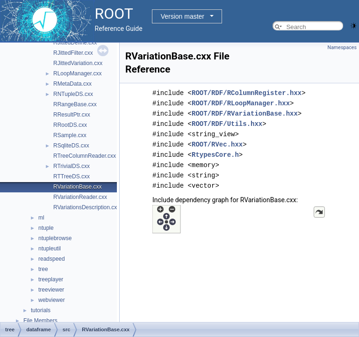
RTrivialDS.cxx (71, 166)
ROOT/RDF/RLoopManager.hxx (241, 103)
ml (41, 217)
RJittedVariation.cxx (77, 63)
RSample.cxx (69, 135)
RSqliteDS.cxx (71, 145)
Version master (182, 16)
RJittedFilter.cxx (73, 53)
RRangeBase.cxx (75, 104)
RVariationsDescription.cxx (86, 207)
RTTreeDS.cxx (71, 176)
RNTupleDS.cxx (73, 94)
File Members (40, 320)
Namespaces (342, 47)
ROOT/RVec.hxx (217, 144)
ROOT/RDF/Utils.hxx (227, 123)
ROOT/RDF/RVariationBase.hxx (245, 113)
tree (43, 269)
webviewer (51, 300)
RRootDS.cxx (70, 125)
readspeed (51, 259)
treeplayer (50, 279)
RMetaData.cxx (72, 84)
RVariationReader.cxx (80, 197)
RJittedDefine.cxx (75, 42)
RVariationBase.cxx (77, 186)
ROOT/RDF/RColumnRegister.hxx (247, 92)
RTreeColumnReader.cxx (84, 156)
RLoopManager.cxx (77, 73)
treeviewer (51, 289)
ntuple (46, 228)
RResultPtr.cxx (71, 114)
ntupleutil (49, 248)
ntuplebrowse (55, 238)
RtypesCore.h (215, 154)
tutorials (40, 310)
